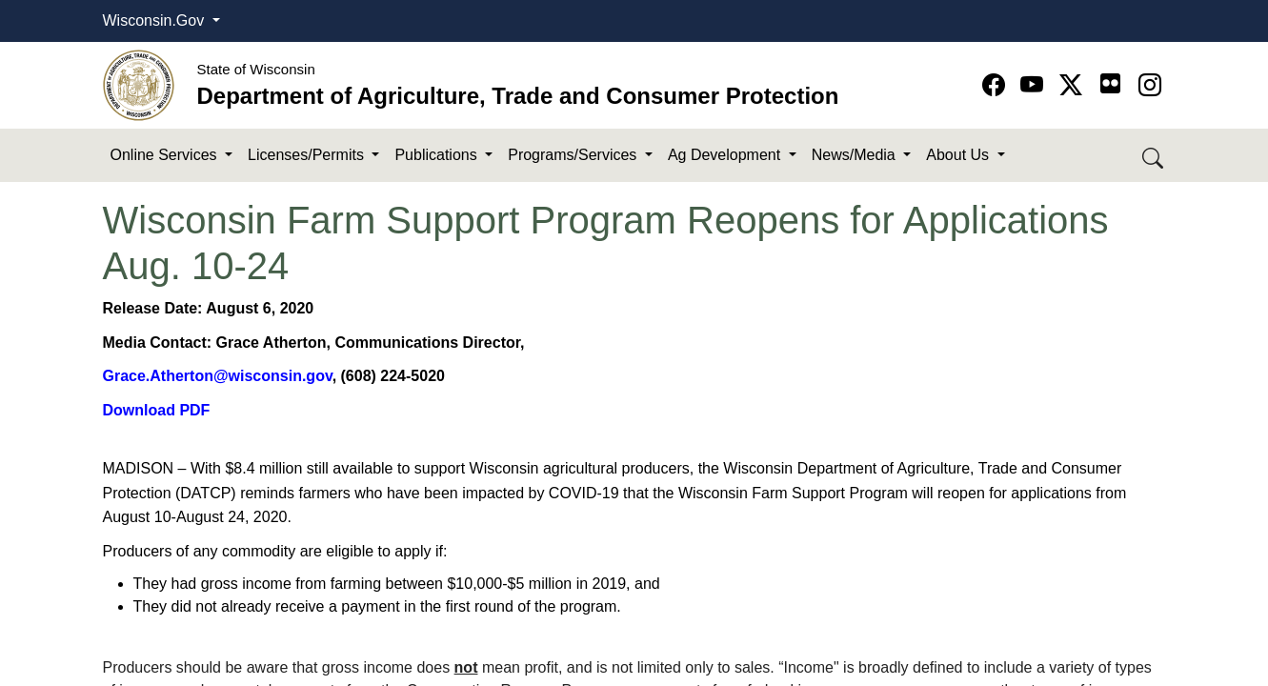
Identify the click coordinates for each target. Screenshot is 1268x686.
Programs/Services (574, 155)
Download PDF (157, 410)
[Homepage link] (138, 84)
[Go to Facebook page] (997, 85)
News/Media (855, 155)
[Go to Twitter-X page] (1074, 85)
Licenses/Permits (308, 155)
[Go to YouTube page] (1035, 85)
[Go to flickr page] (1110, 83)
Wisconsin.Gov (156, 20)
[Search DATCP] (1154, 156)
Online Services (166, 155)
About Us (959, 155)
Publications (437, 155)
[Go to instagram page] (1149, 85)
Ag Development (726, 155)
